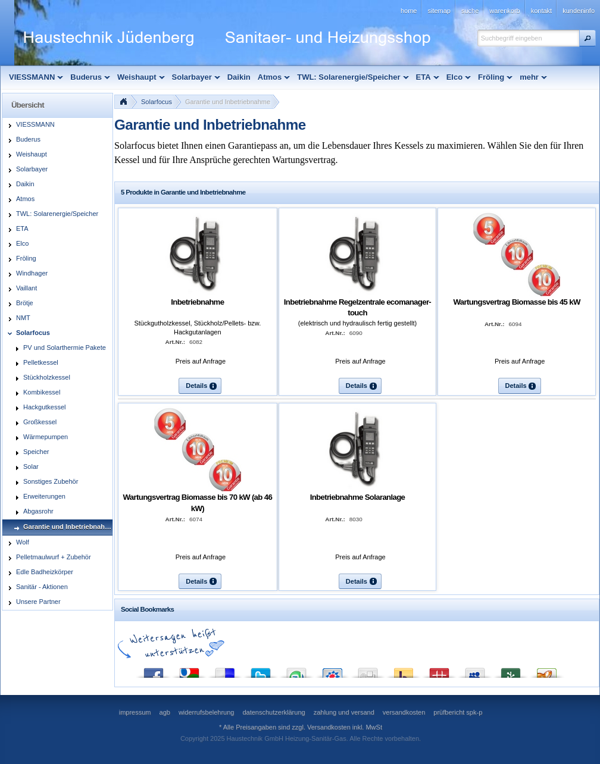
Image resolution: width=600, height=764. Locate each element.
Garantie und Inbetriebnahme (227, 101)
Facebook (153, 670)
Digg (368, 670)
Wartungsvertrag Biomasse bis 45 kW (516, 302)
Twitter (261, 670)
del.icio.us (225, 670)
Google (189, 670)
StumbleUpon (296, 670)
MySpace (475, 670)
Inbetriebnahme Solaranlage (357, 497)
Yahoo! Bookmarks (403, 670)
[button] (587, 38)
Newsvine (511, 670)
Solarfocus (156, 101)
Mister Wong (439, 670)
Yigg (546, 670)
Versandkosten (329, 727)
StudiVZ (332, 670)
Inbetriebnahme (197, 302)
